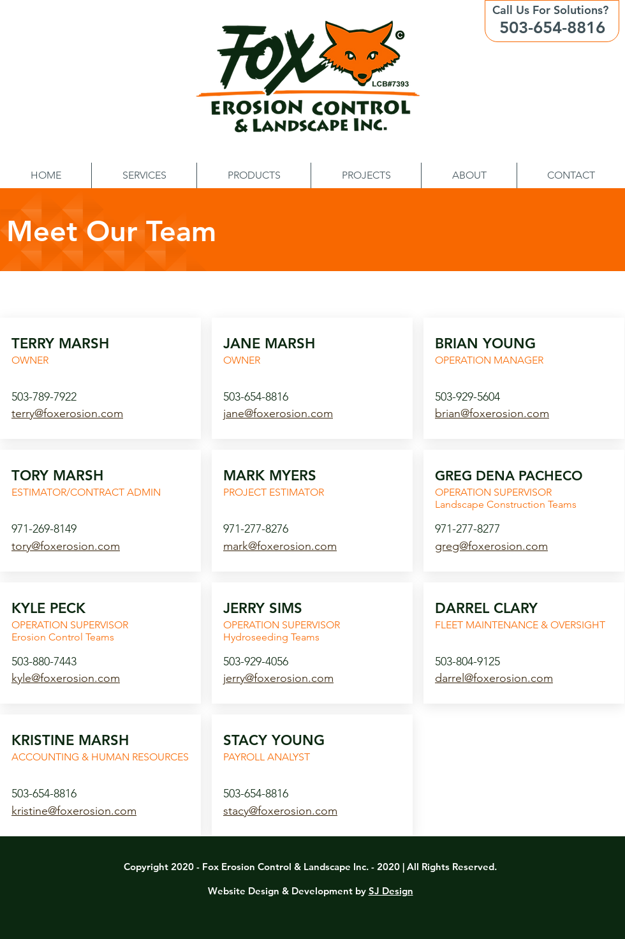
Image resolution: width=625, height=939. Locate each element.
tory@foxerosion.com (65, 546)
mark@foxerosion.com (280, 546)
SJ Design (391, 891)
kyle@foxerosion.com (65, 678)
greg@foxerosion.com (491, 546)
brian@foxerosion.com (492, 413)
